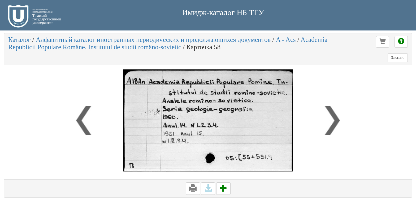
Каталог (19, 39)
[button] (382, 42)
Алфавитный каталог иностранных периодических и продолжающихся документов (153, 39)
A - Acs (286, 39)
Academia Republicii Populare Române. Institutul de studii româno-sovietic (167, 43)
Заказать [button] (397, 58)
